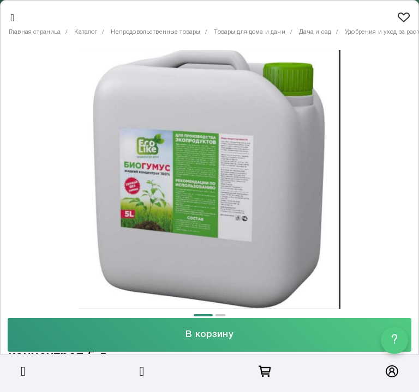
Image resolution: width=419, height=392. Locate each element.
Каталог (85, 32)
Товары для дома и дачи (249, 32)
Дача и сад (315, 32)
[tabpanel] (209, 179)
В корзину (209, 334)
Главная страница (35, 32)
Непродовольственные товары (155, 32)
